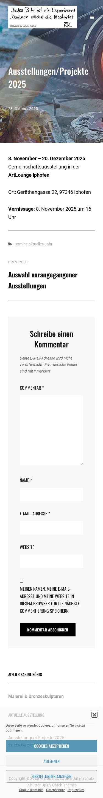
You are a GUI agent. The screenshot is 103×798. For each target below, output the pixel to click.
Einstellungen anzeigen (51, 776)
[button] (94, 714)
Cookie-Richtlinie (31, 790)
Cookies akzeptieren (51, 746)
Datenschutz (55, 790)
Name (26, 480)
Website (27, 547)
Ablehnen (51, 761)
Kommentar (32, 387)
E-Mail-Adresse (35, 513)
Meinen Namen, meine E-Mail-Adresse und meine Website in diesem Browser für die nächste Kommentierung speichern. (50, 599)
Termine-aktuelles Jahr (33, 244)
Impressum (76, 790)
